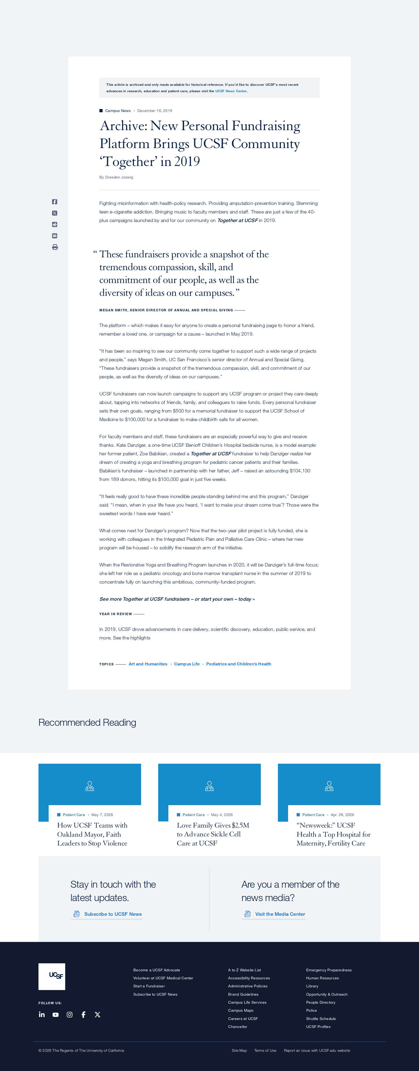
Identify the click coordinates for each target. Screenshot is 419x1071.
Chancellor (237, 1025)
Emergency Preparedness (329, 969)
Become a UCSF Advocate (156, 969)
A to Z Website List (244, 969)
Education (305, 22)
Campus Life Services (247, 1001)
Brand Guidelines (243, 993)
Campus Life (187, 663)
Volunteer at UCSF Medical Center (163, 977)
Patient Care (241, 22)
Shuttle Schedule (321, 1017)
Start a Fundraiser (149, 985)
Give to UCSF (360, 5)
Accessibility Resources (249, 977)
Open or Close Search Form (371, 23)
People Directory (320, 1001)
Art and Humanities (148, 663)
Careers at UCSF (243, 1017)
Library (312, 985)
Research (274, 22)
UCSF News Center (231, 91)
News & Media (341, 22)
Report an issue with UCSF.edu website (317, 1049)
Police (311, 1009)
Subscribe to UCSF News (112, 913)
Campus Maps (240, 1009)
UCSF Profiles (318, 1025)
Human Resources (322, 977)
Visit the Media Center (279, 913)
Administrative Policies (247, 985)
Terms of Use (265, 1049)
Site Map (239, 1049)
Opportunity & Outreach (327, 993)
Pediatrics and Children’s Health (238, 663)
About (211, 22)
